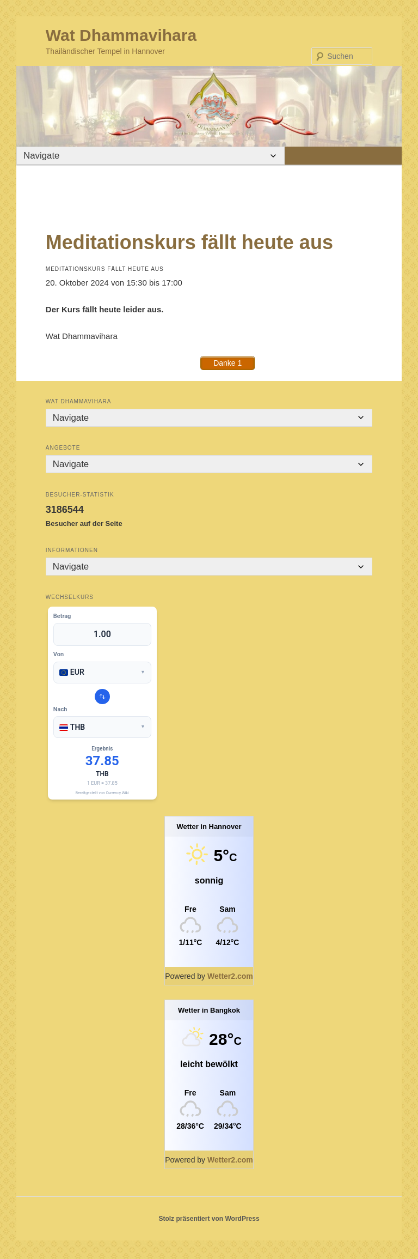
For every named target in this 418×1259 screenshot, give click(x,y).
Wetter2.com (230, 978)
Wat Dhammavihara (121, 35)
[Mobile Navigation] (70, 156)
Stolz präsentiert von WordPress (208, 1221)
